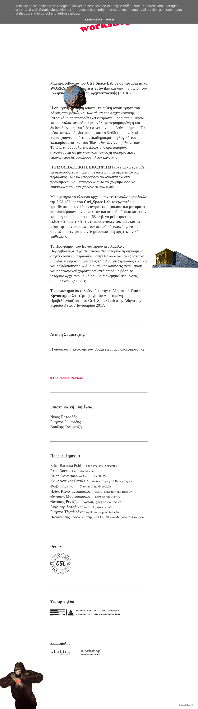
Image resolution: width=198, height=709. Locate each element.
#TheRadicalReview (66, 378)
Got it (110, 19)
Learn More (93, 19)
